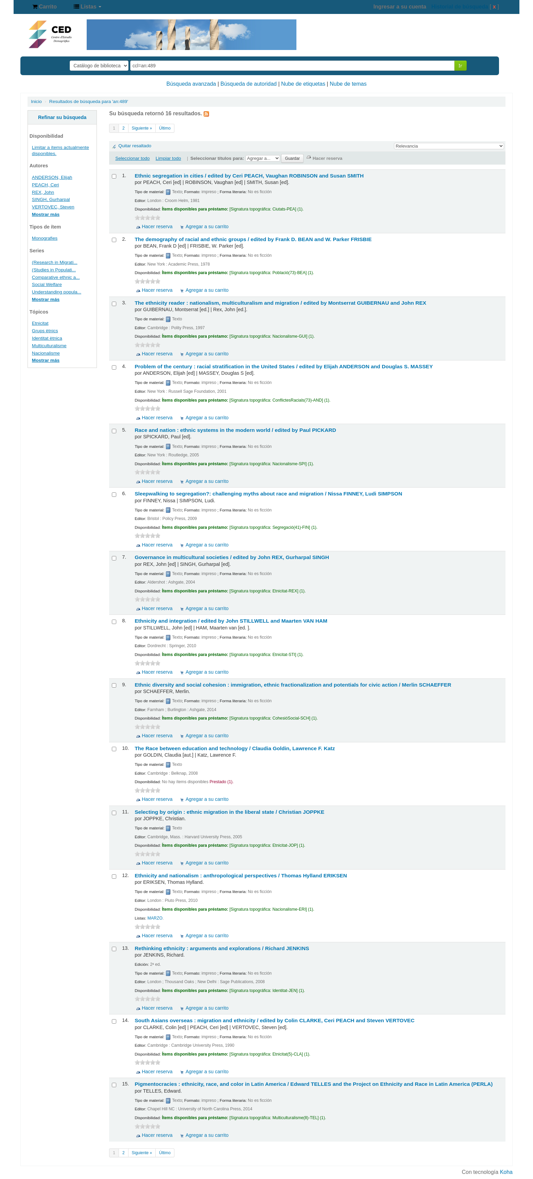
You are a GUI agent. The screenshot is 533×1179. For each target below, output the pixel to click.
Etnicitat (40, 323)
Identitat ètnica (47, 338)
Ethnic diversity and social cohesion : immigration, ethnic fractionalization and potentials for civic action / (293, 685)
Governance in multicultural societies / (232, 557)
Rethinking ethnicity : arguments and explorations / (222, 948)
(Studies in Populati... (54, 269)
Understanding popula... (56, 291)
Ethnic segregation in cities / (249, 176)
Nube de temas (348, 84)
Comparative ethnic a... (56, 277)
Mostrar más (45, 214)
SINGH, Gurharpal (51, 199)
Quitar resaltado (134, 145)
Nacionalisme (46, 353)
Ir (460, 65)
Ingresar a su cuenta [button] (399, 7)
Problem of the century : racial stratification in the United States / (284, 366)
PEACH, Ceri (45, 184)
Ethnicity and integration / (231, 621)
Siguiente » (142, 128)
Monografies (44, 238)
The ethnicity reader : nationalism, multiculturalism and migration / (280, 303)
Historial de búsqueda (459, 7)
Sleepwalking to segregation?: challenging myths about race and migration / (268, 493)
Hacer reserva (157, 226)
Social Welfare (47, 284)
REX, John (43, 192)
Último (165, 128)
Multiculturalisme (49, 345)
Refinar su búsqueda (62, 117)
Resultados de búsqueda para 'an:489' (88, 101)
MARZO (155, 918)
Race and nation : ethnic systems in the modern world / (235, 430)
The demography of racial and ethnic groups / (253, 239)
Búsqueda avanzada (191, 84)
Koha (506, 1172)
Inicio (36, 101)
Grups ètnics (45, 330)
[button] (44, 7)
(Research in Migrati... (55, 262)
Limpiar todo (168, 158)
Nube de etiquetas (303, 84)
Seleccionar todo (132, 158)
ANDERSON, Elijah (52, 177)
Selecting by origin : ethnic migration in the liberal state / (229, 812)
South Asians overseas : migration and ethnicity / (274, 1020)
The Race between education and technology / (235, 748)
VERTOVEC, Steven (53, 206)
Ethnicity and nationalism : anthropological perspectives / (241, 875)
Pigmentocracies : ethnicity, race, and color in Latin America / (314, 1084)
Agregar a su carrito (207, 226)
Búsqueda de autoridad (249, 84)
